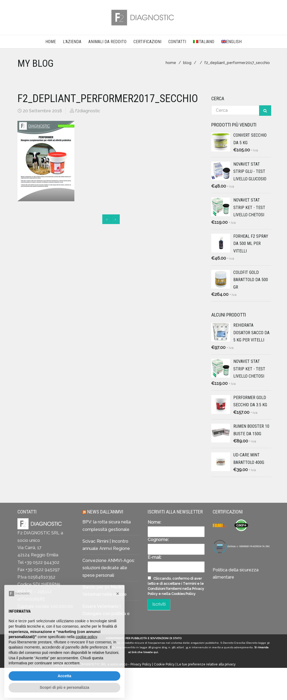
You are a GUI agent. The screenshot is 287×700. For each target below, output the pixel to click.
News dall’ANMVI (105, 512)
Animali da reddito (107, 41)
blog (187, 63)
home (171, 63)
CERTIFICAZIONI (147, 41)
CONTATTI (177, 41)
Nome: (154, 522)
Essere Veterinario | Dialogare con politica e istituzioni (106, 614)
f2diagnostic (87, 110)
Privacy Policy (140, 664)
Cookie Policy (164, 664)
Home (50, 41)
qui (156, 652)
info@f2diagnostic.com (40, 621)
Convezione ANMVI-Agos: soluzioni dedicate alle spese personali (108, 568)
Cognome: (158, 539)
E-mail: (154, 557)
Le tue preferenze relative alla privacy (206, 664)
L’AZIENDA (72, 41)
